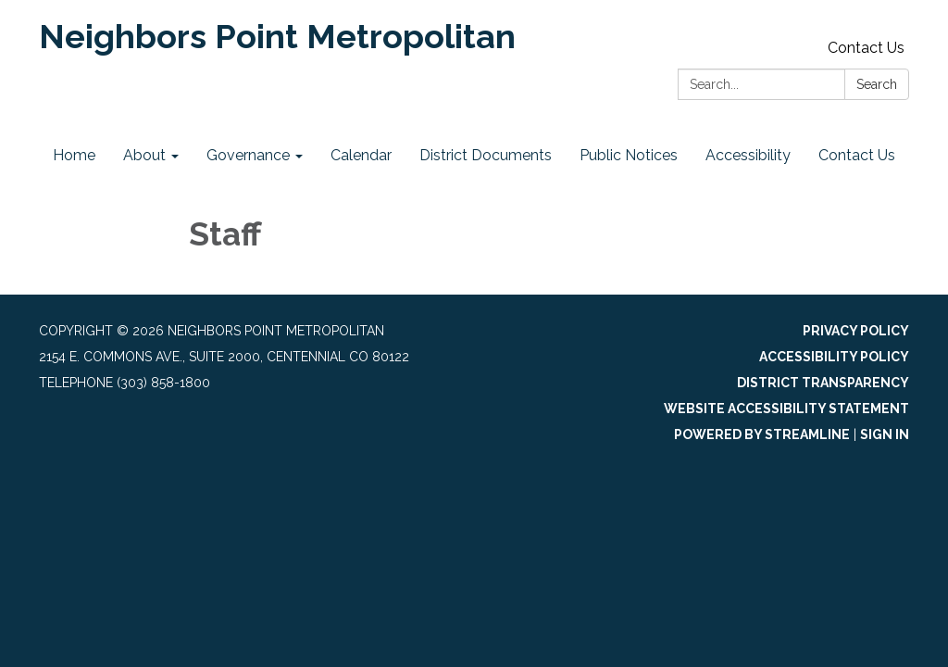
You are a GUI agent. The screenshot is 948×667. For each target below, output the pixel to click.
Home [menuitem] (74, 155)
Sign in (884, 434)
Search (876, 84)
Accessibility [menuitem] (748, 155)
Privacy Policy (856, 330)
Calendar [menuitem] (361, 155)
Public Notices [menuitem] (629, 155)
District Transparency (823, 382)
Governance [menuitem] (248, 155)
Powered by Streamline (762, 434)
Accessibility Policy (834, 356)
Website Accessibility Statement (786, 408)
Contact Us (866, 48)
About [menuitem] (144, 155)
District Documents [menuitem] (485, 155)
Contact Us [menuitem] (856, 155)
